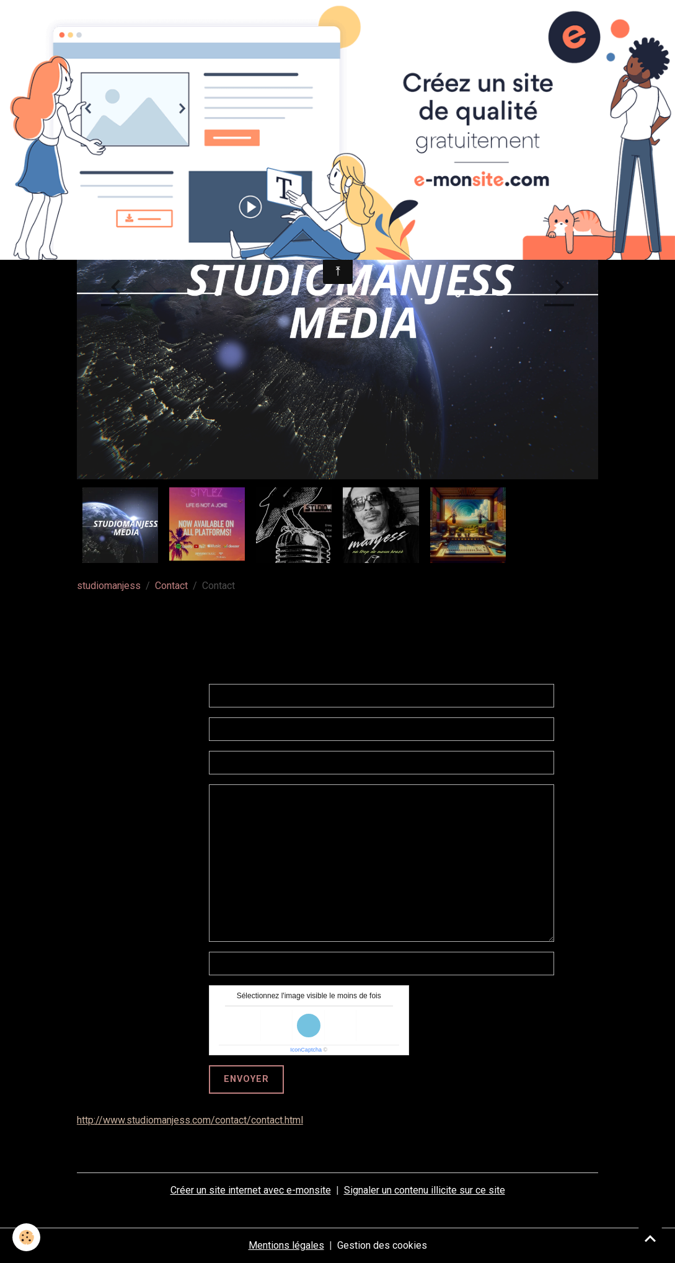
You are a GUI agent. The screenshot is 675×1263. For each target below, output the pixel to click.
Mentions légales (286, 1245)
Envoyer (246, 1079)
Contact (171, 586)
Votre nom (173, 695)
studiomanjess (109, 586)
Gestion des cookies (382, 1245)
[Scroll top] (650, 1238)
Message (175, 796)
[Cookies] (26, 1237)
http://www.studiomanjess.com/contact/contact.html (190, 1120)
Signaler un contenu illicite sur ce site (424, 1190)
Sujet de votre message (144, 762)
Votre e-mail (169, 729)
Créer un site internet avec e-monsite (250, 1190)
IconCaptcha (306, 1050)
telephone (181, 963)
